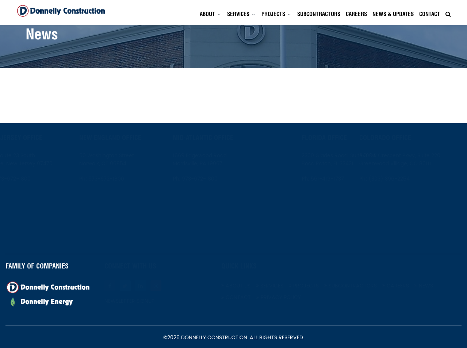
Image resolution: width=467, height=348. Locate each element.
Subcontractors (318, 14)
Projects (273, 14)
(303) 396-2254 (406, 179)
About (207, 14)
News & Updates (393, 14)
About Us (253, 286)
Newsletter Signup (147, 301)
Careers (356, 14)
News (441, 286)
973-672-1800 (30, 179)
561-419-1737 (309, 179)
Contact (429, 14)
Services (238, 14)
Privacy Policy (296, 297)
